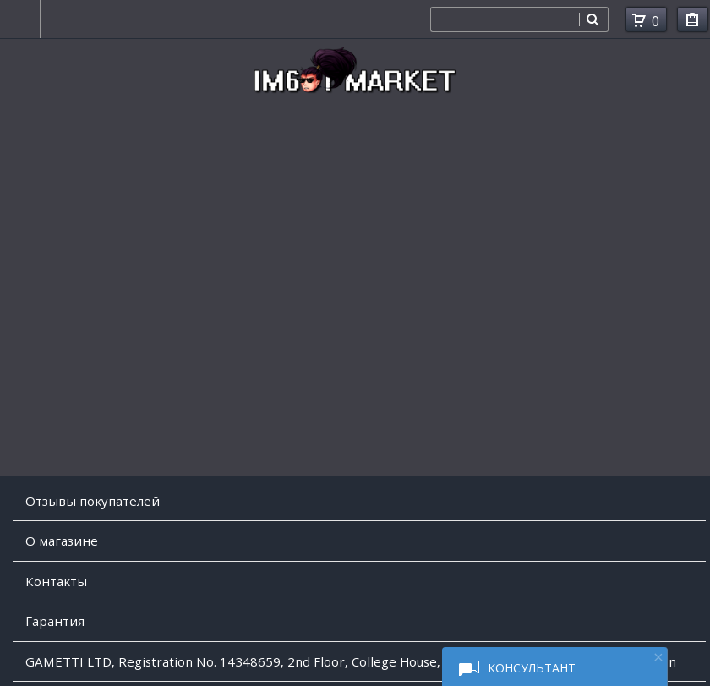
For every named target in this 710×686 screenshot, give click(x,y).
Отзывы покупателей (92, 500)
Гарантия (55, 620)
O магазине (61, 540)
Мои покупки (692, 22)
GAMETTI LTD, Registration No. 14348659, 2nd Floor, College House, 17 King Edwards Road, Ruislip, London (350, 661)
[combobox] (504, 19)
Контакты (56, 581)
